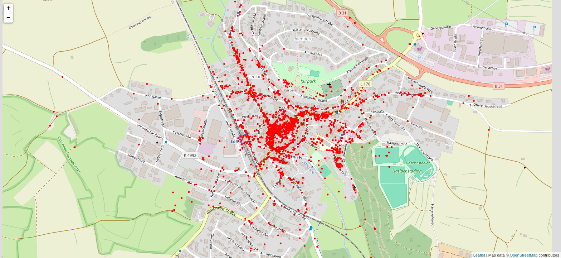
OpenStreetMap (524, 255)
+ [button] (8, 8)
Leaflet (479, 255)
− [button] (8, 18)
